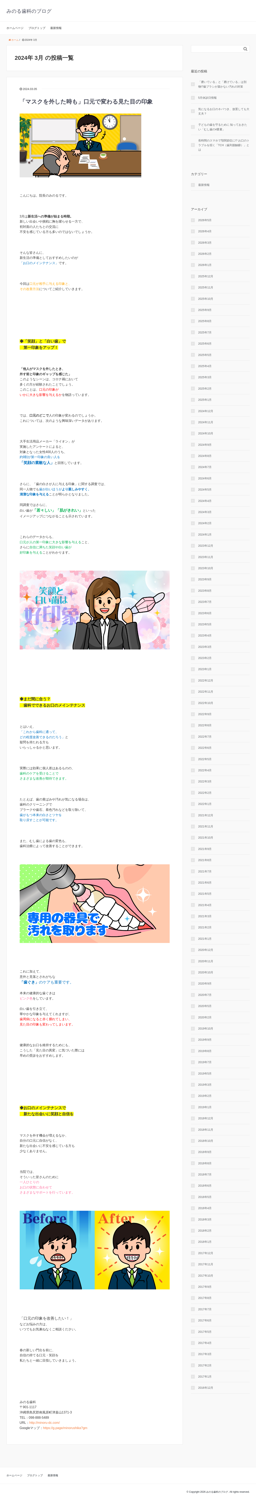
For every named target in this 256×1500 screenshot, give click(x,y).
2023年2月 (205, 658)
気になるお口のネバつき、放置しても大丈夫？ (223, 111)
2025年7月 (205, 332)
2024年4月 (205, 500)
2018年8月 (205, 1163)
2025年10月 (205, 298)
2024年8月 (205, 456)
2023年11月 (205, 557)
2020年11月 (205, 961)
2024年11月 (205, 422)
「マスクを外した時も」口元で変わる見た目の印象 (86, 102)
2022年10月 (205, 703)
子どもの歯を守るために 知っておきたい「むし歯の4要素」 (222, 127)
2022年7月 (205, 736)
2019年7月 (205, 1062)
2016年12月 (205, 1387)
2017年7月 (205, 1309)
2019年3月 (205, 1084)
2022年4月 (205, 770)
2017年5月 (205, 1331)
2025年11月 (205, 287)
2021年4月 (205, 905)
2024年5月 (205, 489)
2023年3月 (205, 646)
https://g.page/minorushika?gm (65, 1428)
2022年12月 (205, 680)
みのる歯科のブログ (29, 11)
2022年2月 (205, 792)
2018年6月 (205, 1185)
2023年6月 (205, 613)
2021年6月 (205, 882)
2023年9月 (205, 579)
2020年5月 (205, 1006)
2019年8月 (205, 1051)
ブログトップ (36, 28)
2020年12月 (205, 949)
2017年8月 (205, 1298)
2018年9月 (205, 1152)
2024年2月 (205, 523)
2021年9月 (205, 849)
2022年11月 (205, 691)
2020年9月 (205, 983)
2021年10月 (205, 837)
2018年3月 (205, 1219)
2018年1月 (205, 1241)
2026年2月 (205, 253)
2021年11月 (205, 826)
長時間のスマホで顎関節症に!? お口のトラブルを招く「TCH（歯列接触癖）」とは (224, 145)
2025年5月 (205, 355)
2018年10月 (205, 1140)
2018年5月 (205, 1197)
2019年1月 (205, 1107)
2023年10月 (205, 568)
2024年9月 (205, 444)
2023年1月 (205, 669)
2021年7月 (205, 871)
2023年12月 (205, 545)
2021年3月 (205, 916)
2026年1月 (205, 265)
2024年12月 (205, 411)
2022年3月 (205, 781)
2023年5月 (205, 624)
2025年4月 (205, 366)
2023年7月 (205, 601)
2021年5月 (205, 893)
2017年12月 (205, 1253)
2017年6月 (205, 1320)
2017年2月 (205, 1365)
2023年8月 (205, 590)
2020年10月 (205, 972)
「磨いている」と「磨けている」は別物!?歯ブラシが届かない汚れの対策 (222, 84)
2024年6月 (205, 478)
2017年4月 (205, 1343)
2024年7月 (205, 467)
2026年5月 (205, 220)
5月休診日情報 (207, 97)
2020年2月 (205, 1017)
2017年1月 (205, 1376)
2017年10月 (205, 1275)
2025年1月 (205, 399)
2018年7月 (205, 1174)
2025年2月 (205, 388)
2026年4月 (205, 231)
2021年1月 (205, 938)
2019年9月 (205, 1039)
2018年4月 (205, 1208)
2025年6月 (205, 343)
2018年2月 (205, 1230)
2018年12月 (205, 1118)
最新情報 (56, 28)
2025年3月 (205, 377)
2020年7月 (205, 994)
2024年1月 (205, 534)
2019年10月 (205, 1028)
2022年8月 (205, 725)
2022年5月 (205, 759)
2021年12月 (205, 815)
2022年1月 (205, 804)
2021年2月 (205, 927)
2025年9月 (205, 310)
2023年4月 (205, 635)
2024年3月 (205, 512)
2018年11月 (205, 1129)
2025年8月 (205, 321)
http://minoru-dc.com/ (44, 1422)
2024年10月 (205, 433)
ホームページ (15, 28)
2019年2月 (205, 1095)
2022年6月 (205, 747)
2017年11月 (205, 1264)
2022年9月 (205, 714)
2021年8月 (205, 860)
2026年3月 (205, 242)
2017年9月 (205, 1286)
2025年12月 (205, 276)
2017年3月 (205, 1354)
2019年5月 (205, 1073)
